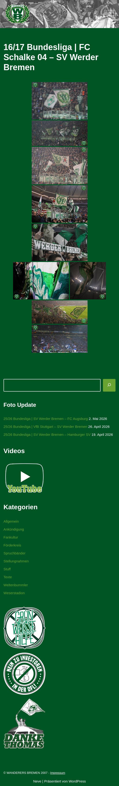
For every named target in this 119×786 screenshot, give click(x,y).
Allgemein (11, 521)
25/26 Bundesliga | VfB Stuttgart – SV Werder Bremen (45, 427)
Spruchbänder (14, 553)
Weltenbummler (15, 585)
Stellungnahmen (16, 561)
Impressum (57, 773)
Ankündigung (13, 529)
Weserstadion (14, 593)
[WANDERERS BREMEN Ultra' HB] (17, 14)
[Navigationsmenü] (110, 14)
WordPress (77, 781)
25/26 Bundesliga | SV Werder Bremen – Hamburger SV (47, 435)
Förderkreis (12, 545)
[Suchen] (109, 385)
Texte (7, 577)
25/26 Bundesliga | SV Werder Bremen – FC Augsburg (45, 419)
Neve (37, 781)
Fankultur (10, 537)
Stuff (7, 569)
